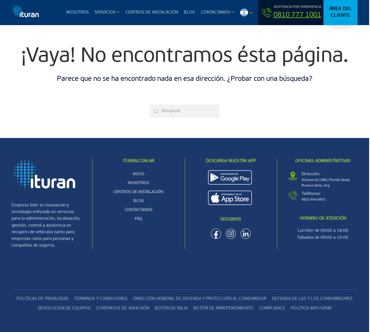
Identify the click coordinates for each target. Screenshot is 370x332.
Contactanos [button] (215, 12)
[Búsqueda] (184, 111)
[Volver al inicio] (26, 12)
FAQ (138, 219)
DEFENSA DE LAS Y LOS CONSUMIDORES (312, 299)
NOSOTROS (138, 183)
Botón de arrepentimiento (223, 308)
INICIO (138, 174)
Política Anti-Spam (311, 308)
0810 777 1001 (297, 15)
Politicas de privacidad (42, 299)
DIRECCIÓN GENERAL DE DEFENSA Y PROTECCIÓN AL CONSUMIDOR (199, 299)
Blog (189, 12)
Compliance (272, 308)
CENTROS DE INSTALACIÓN (138, 192)
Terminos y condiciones (100, 299)
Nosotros (77, 12)
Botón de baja (171, 308)
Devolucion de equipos (64, 308)
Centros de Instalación (151, 12)
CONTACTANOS (138, 210)
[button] (246, 12)
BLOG (138, 201)
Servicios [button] (105, 12)
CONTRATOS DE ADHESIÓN (122, 308)
